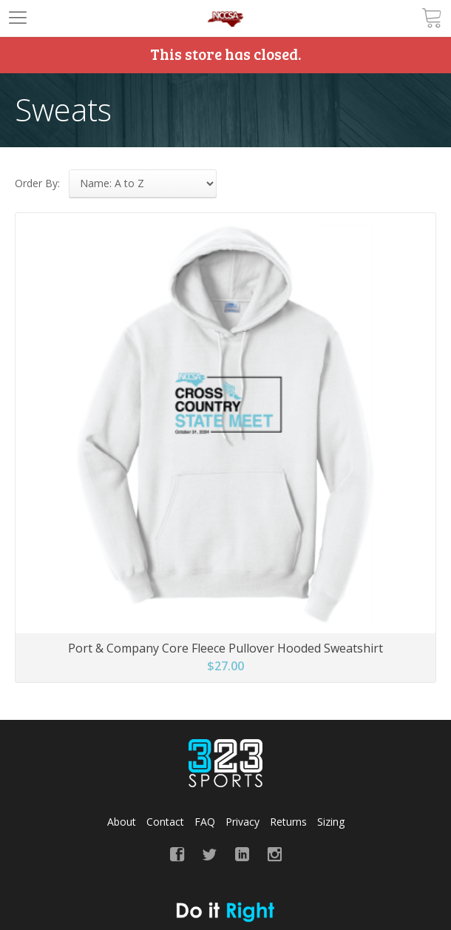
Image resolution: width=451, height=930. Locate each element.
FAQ (204, 822)
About (121, 822)
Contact (165, 822)
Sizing (331, 822)
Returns (288, 822)
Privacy (243, 822)
